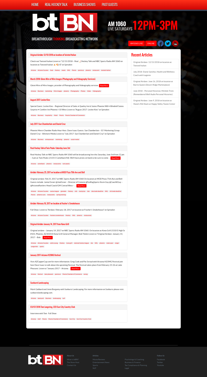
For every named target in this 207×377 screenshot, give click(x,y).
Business (40, 91)
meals (63, 70)
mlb (76, 191)
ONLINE (151, 43)
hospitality (48, 115)
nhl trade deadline (115, 191)
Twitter (160, 362)
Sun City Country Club (84, 319)
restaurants (57, 163)
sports (42, 246)
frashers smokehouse (57, 215)
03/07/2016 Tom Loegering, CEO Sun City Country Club (52, 307)
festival (40, 274)
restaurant (96, 70)
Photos (83, 91)
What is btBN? (73, 359)
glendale (63, 191)
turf (64, 298)
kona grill (69, 243)
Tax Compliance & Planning (136, 365)
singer (117, 243)
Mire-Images (58, 91)
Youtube (160, 365)
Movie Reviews (99, 359)
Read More (104, 85)
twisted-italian (105, 70)
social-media (75, 139)
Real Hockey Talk (56, 5)
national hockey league (81, 243)
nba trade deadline (97, 191)
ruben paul (109, 243)
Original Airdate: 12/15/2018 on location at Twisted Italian (53, 55)
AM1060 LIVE (136, 43)
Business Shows (84, 5)
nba (88, 191)
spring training (61, 194)
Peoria (74, 70)
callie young (54, 243)
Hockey (57, 70)
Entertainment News (101, 362)
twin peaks (66, 163)
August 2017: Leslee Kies (40, 100)
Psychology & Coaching (134, 359)
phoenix (88, 70)
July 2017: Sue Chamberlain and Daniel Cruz (47, 124)
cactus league (54, 191)
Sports (95, 365)
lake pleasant (48, 274)
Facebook (161, 359)
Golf (39, 319)
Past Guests (109, 5)
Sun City (72, 319)
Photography (75, 91)
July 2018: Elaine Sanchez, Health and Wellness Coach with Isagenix (154, 73)
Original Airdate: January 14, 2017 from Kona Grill (49, 224)
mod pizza (82, 191)
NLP (94, 368)
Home (35, 5)
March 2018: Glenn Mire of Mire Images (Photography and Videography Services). (63, 79)
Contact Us (71, 365)
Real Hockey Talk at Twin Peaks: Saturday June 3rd (50, 148)
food (51, 70)
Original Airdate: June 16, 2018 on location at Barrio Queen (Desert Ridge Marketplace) (153, 83)
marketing (48, 91)
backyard (41, 298)
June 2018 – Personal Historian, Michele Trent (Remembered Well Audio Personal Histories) (153, 92)
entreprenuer (49, 139)
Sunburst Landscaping (39, 283)
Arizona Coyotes (43, 70)
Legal (127, 368)
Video (89, 91)
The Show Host (73, 362)
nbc (92, 243)
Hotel (56, 115)
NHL (68, 70)
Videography (97, 91)
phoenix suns (41, 194)
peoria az (81, 70)
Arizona (33, 70)
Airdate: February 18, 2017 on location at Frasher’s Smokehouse (55, 203)
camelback (41, 163)
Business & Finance (132, 362)
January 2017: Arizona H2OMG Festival (45, 255)
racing (86, 274)
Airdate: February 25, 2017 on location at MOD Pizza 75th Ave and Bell (57, 172)
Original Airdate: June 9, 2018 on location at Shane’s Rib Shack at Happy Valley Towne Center (154, 102)
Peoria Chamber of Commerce (75, 115)
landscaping (57, 298)
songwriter (34, 246)
